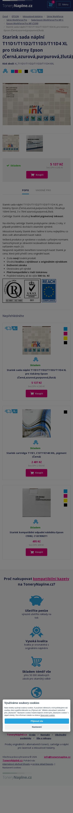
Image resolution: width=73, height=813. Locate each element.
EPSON (15, 16)
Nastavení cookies (11, 767)
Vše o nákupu (43, 738)
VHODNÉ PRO (43, 190)
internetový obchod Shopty (16, 764)
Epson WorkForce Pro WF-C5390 (22, 23)
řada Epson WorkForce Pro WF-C (47, 19)
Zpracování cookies (47, 715)
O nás (32, 734)
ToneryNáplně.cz (12, 760)
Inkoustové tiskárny (33, 16)
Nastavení (37, 727)
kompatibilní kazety (51, 578)
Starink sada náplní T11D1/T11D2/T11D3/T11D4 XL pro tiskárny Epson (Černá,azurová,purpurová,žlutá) (36, 373)
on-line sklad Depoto (42, 764)
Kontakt (45, 734)
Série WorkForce (55, 16)
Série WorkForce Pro (16, 19)
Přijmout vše (37, 721)
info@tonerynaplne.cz (57, 757)
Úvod (5, 16)
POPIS (25, 190)
